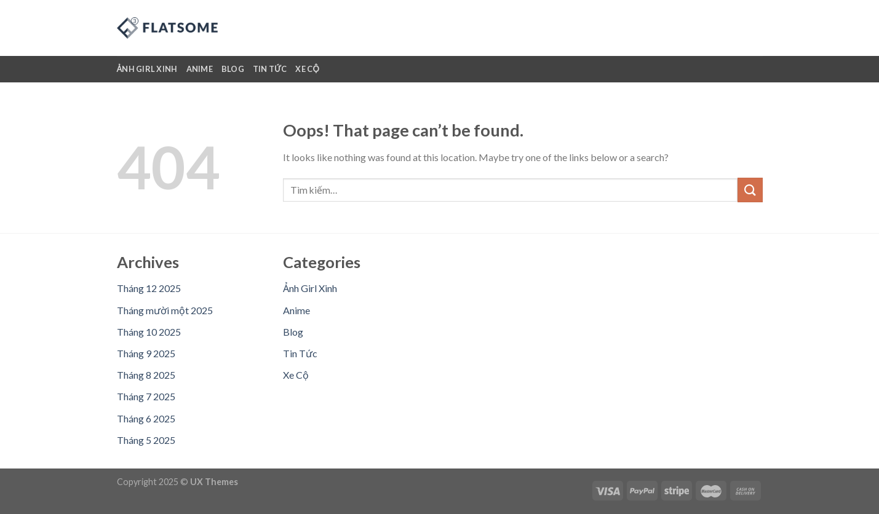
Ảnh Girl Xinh (147, 69)
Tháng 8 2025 (146, 375)
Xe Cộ (307, 69)
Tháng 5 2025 (146, 440)
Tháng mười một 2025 (165, 310)
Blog (232, 69)
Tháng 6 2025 (146, 418)
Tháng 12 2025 (149, 288)
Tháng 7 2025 (146, 396)
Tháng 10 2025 (149, 332)
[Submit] (750, 190)
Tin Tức (270, 69)
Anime (199, 69)
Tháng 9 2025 (146, 353)
